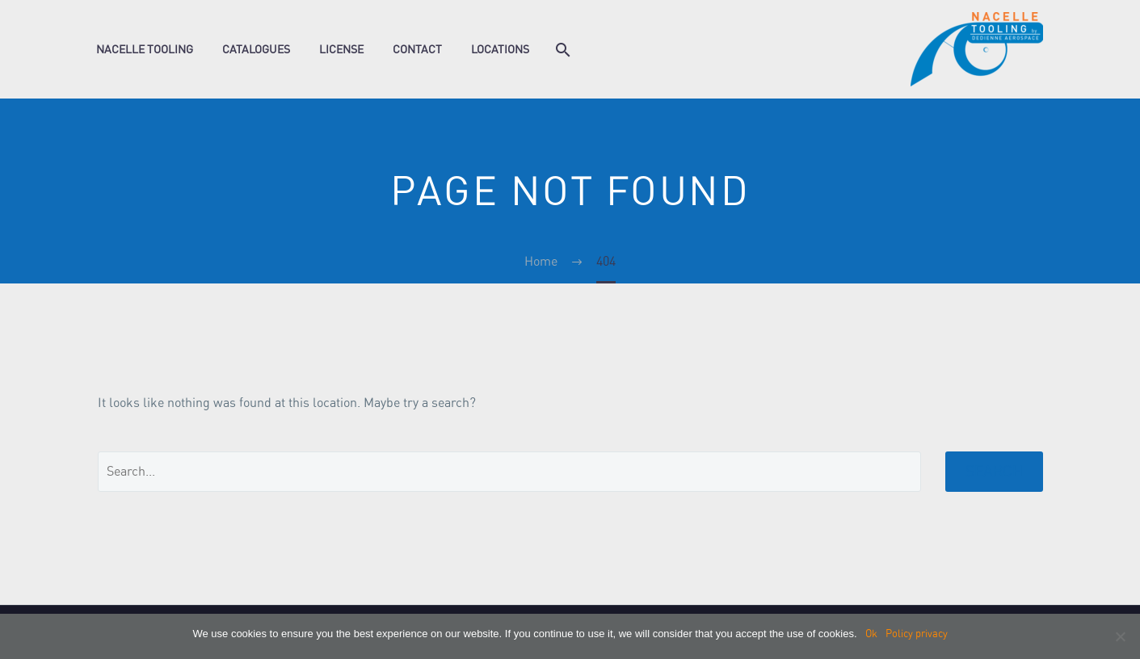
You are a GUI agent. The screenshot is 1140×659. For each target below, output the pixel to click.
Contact (417, 49)
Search (994, 471)
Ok (871, 634)
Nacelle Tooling (144, 49)
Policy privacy (916, 634)
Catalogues (256, 49)
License (341, 49)
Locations (500, 49)
